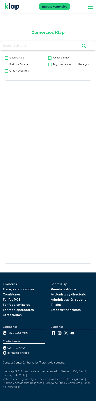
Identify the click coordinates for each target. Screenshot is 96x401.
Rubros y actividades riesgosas (22, 383)
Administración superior (69, 299)
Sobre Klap (59, 284)
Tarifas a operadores (18, 310)
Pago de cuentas (62, 64)
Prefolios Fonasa (18, 64)
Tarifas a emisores (16, 304)
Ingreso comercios (54, 6)
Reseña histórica (63, 289)
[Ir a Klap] (12, 6)
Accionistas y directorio (68, 294)
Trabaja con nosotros (18, 289)
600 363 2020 (16, 348)
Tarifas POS (11, 299)
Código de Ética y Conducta (62, 383)
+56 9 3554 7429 (18, 333)
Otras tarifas (12, 315)
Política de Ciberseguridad (67, 379)
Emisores (10, 284)
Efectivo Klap (16, 57)
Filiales (56, 304)
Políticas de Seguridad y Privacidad (25, 379)
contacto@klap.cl (18, 352)
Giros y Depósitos (19, 70)
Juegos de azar (61, 57)
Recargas (83, 64)
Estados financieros (66, 310)
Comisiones (11, 294)
